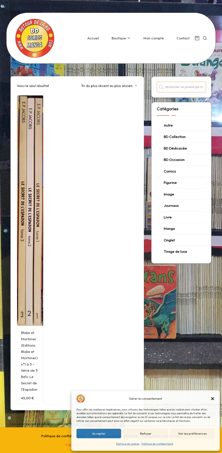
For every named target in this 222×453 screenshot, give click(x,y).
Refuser (145, 434)
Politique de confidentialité (157, 443)
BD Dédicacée (175, 148)
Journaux (171, 205)
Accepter (99, 434)
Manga (169, 228)
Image (169, 194)
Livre (168, 217)
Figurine (170, 182)
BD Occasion (174, 159)
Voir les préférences (192, 434)
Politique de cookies (127, 443)
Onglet (169, 240)
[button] (212, 399)
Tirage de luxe (175, 251)
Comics (170, 171)
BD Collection (175, 136)
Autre (168, 125)
